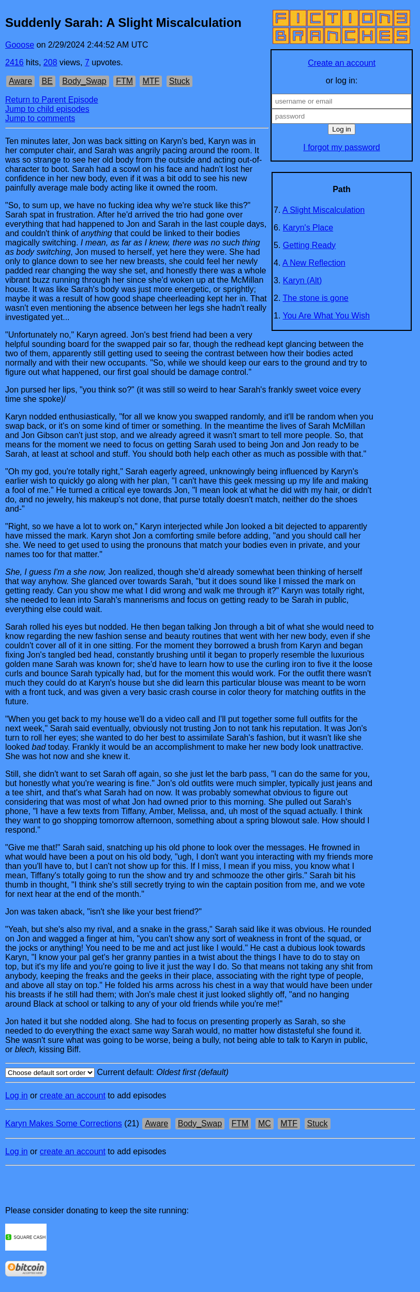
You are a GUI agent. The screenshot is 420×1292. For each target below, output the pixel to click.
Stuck (179, 81)
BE (47, 81)
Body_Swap (84, 81)
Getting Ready (309, 245)
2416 (14, 62)
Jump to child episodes (47, 109)
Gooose (19, 44)
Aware (20, 81)
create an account (73, 1095)
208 (50, 62)
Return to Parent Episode (51, 99)
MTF (150, 81)
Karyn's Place (308, 227)
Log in (16, 1095)
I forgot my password (341, 147)
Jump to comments (40, 118)
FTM (124, 81)
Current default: (210, 1073)
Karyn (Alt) (302, 280)
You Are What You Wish (326, 315)
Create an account (342, 63)
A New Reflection (314, 262)
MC (264, 1123)
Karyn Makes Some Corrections (63, 1123)
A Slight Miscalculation (323, 210)
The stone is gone (316, 298)
